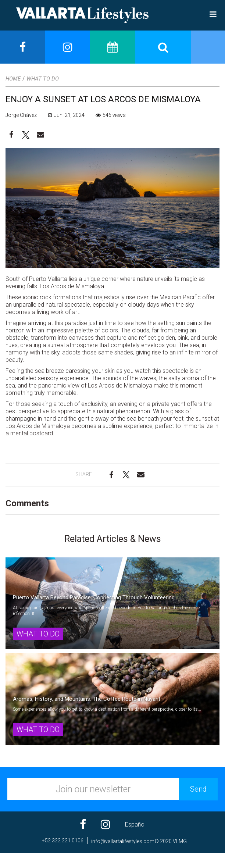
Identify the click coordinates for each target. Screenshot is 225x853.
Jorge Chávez (21, 115)
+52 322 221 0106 (62, 840)
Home (13, 78)
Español (135, 824)
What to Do (42, 78)
